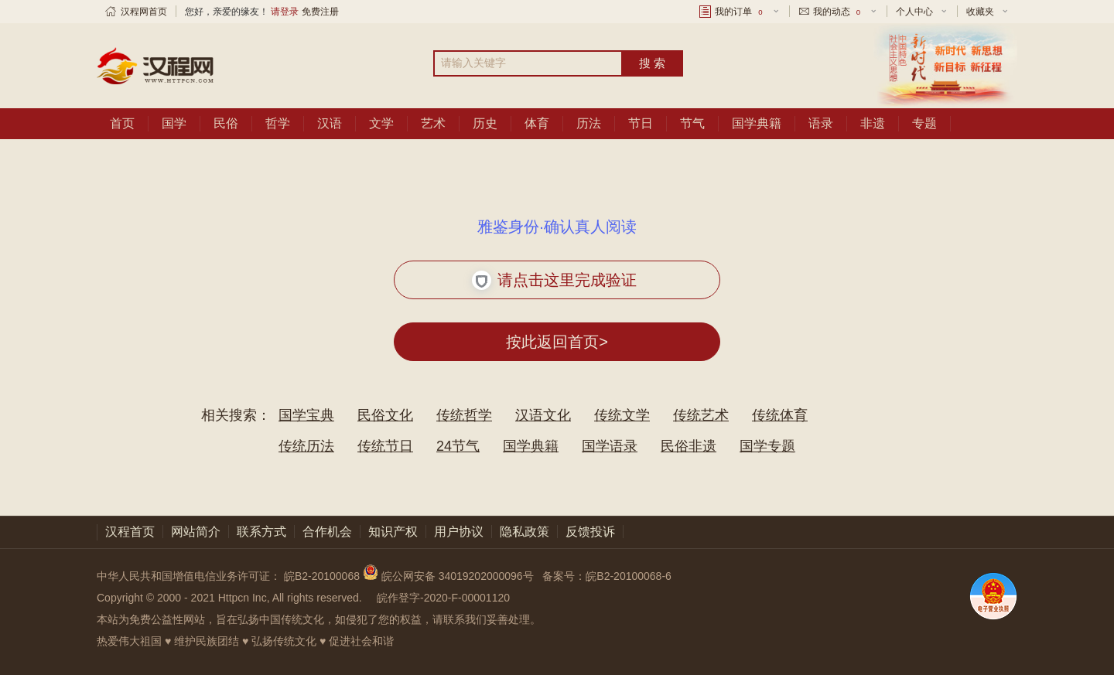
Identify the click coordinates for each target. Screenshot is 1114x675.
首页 (122, 123)
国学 (174, 123)
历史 (485, 123)
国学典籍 (756, 123)
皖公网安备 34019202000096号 (450, 576)
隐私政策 (524, 531)
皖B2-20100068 (322, 576)
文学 (381, 123)
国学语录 (609, 446)
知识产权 (393, 531)
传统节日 (385, 446)
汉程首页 (130, 531)
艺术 (433, 123)
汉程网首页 (144, 11)
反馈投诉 (590, 531)
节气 (692, 123)
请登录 (285, 11)
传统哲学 (464, 415)
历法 (588, 123)
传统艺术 (701, 415)
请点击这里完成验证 (554, 280)
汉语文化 (543, 415)
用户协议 (459, 531)
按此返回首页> (557, 341)
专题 (924, 123)
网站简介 (195, 531)
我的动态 (838, 11)
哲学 (277, 123)
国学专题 (767, 446)
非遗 (872, 123)
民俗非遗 (688, 446)
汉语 (329, 123)
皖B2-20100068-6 (628, 576)
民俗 (226, 123)
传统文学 (622, 415)
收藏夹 (980, 11)
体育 (537, 123)
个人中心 (914, 11)
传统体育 (780, 415)
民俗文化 (385, 415)
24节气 (458, 446)
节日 (640, 123)
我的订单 (739, 11)
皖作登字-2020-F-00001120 (443, 597)
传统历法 (306, 446)
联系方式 (261, 531)
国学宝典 (306, 415)
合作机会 (327, 531)
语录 (820, 123)
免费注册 (320, 11)
